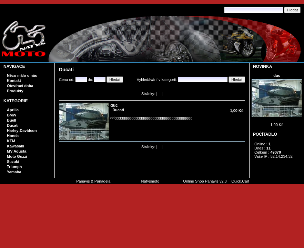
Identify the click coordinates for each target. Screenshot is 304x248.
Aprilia (13, 110)
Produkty (15, 91)
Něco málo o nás (22, 75)
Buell (11, 120)
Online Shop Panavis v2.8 (205, 181)
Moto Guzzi (17, 156)
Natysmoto (150, 181)
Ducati (13, 125)
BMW (12, 115)
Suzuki (13, 161)
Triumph (14, 167)
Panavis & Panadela (93, 181)
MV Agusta (16, 151)
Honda (13, 136)
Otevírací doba (20, 86)
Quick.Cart (240, 181)
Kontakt (14, 81)
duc (276, 75)
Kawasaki (15, 146)
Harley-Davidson (22, 130)
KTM (11, 141)
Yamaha (14, 172)
